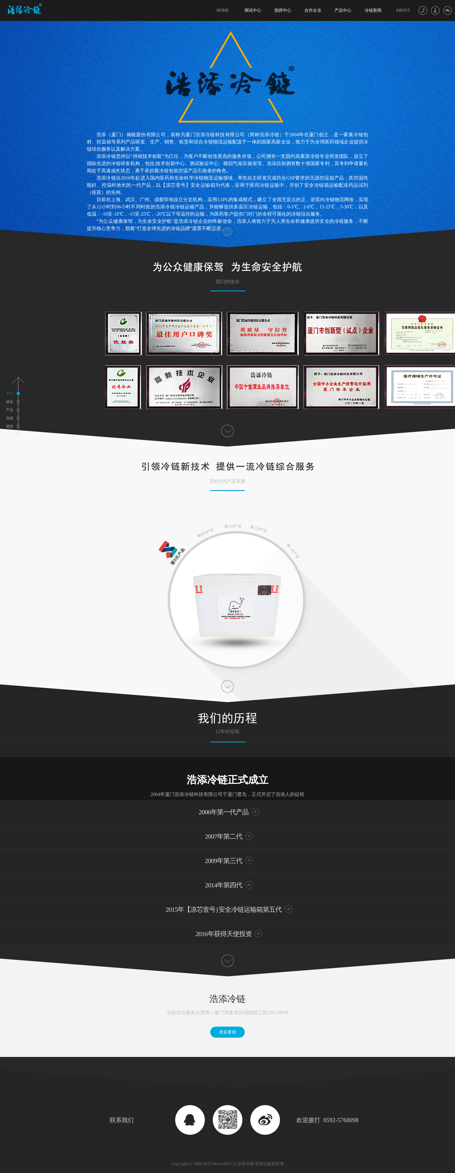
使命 (9, 402)
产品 (9, 410)
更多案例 (227, 1032)
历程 (9, 418)
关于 (13, 393)
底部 (9, 426)
